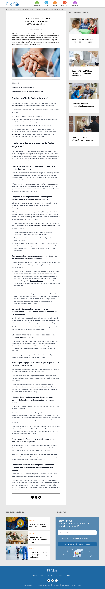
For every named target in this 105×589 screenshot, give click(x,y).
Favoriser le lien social (36, 281)
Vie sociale (59, 576)
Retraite (68, 576)
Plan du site (56, 585)
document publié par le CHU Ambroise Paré (43, 225)
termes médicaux (49, 457)
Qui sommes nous (76, 585)
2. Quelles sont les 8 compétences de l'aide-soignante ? (28, 91)
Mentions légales (28, 585)
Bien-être (34, 576)
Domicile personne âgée (23, 9)
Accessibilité (65, 585)
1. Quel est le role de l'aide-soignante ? (23, 87)
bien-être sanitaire (17, 105)
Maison (50, 576)
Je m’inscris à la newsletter (77, 544)
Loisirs (42, 576)
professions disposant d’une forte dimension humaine (42, 184)
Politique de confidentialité (43, 585)
